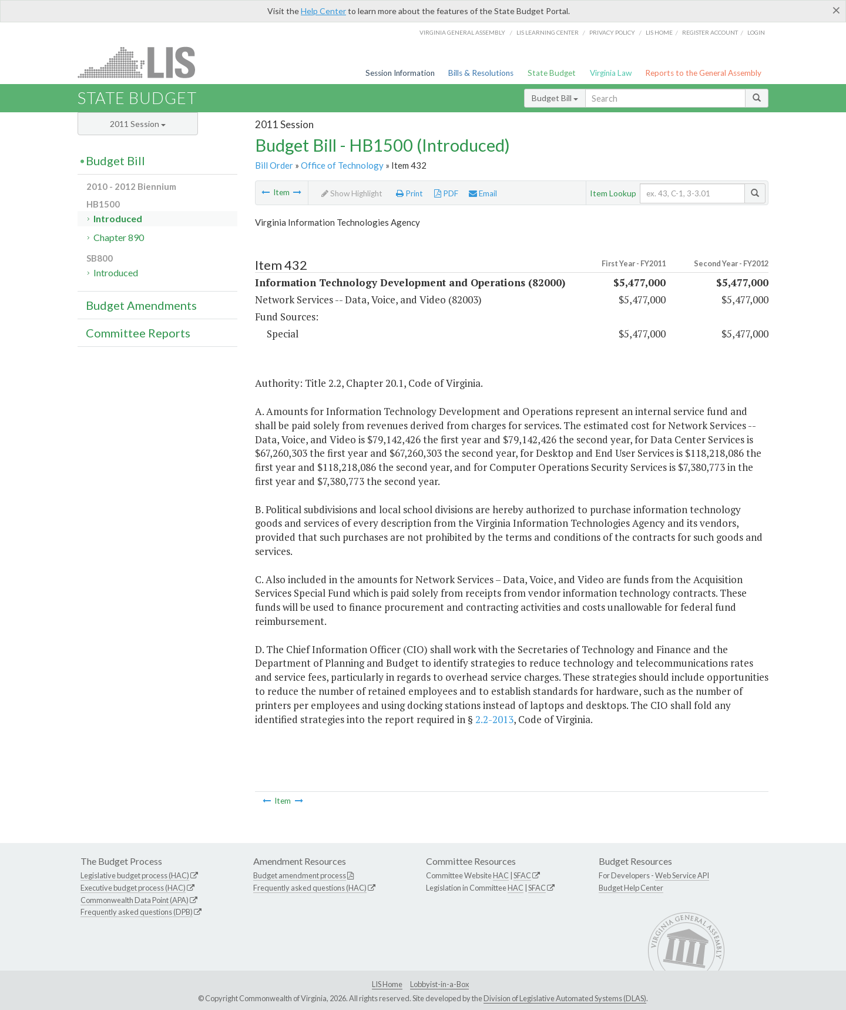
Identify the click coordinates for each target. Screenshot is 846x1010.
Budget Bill (555, 98)
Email (483, 193)
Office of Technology (342, 165)
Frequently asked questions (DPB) (136, 912)
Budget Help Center (631, 887)
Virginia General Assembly (462, 32)
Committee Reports (138, 333)
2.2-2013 (494, 719)
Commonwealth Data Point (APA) (134, 900)
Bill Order (274, 165)
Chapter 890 (118, 237)
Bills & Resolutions (480, 73)
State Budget (552, 73)
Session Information (400, 73)
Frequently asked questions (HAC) (310, 887)
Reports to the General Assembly (703, 73)
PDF (446, 193)
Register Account (710, 32)
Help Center (323, 11)
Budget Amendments (141, 305)
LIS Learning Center (547, 32)
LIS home (659, 32)
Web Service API (682, 875)
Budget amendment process (299, 875)
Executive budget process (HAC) (133, 887)
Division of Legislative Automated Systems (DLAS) (565, 998)
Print (409, 193)
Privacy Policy (612, 32)
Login (756, 32)
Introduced (117, 218)
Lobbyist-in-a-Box (439, 984)
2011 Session (138, 124)
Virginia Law (611, 73)
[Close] (836, 10)
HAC (501, 875)
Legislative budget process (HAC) (134, 875)
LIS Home (387, 984)
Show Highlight (351, 193)
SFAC (522, 875)
